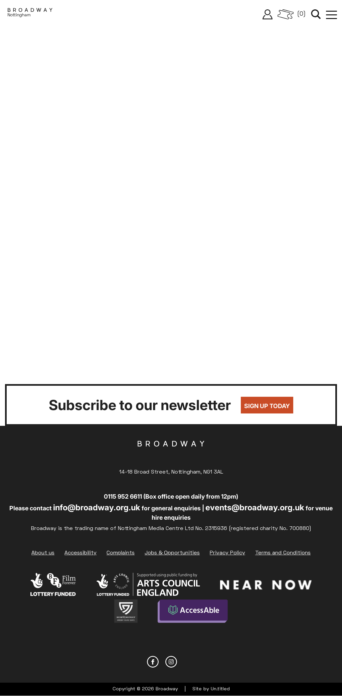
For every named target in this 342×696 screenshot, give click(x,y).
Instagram (171, 662)
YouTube (189, 662)
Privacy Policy (227, 553)
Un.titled (220, 689)
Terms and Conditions (283, 553)
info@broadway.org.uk (96, 507)
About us (42, 553)
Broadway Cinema (171, 454)
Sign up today (267, 405)
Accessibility (80, 553)
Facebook (153, 662)
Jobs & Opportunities (172, 553)
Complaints (121, 553)
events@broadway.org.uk (254, 507)
